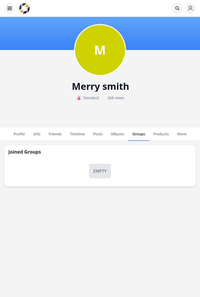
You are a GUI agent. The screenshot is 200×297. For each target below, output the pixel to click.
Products (161, 136)
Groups (138, 136)
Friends (55, 136)
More (181, 136)
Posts (98, 136)
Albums (117, 136)
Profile (19, 136)
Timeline (77, 136)
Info (37, 136)
